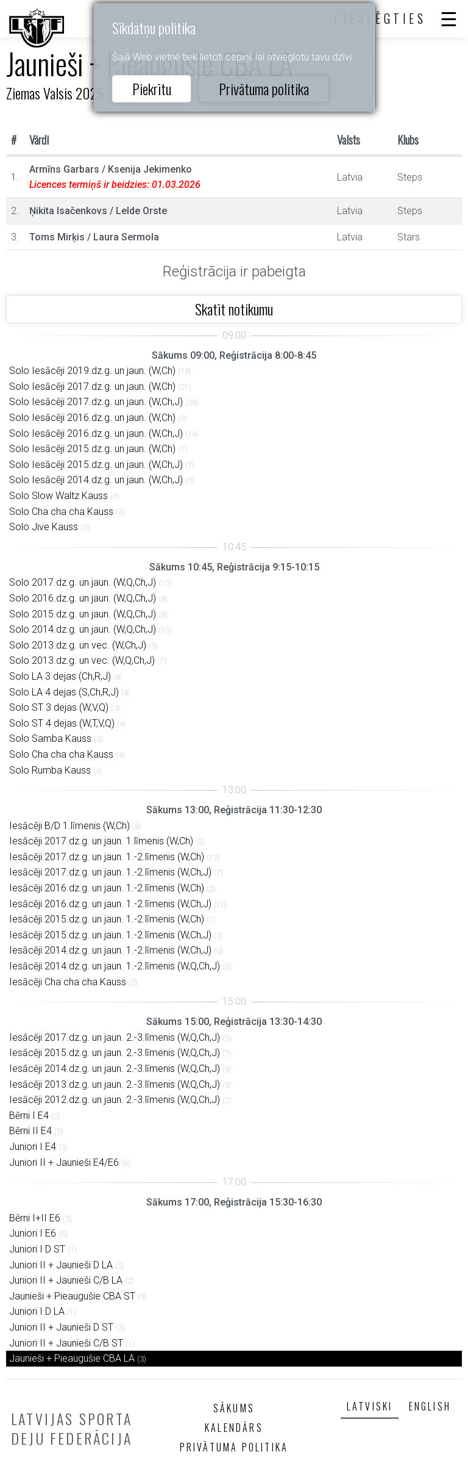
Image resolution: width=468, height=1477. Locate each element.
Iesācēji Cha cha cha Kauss (67, 982)
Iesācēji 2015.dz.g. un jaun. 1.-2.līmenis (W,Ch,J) (110, 935)
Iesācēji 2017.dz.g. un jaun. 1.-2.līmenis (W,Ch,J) (110, 872)
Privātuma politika (264, 88)
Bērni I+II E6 (34, 1218)
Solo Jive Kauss (43, 527)
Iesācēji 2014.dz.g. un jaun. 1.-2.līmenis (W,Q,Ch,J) (114, 966)
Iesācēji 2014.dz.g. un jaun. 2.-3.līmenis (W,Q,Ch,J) (114, 1068)
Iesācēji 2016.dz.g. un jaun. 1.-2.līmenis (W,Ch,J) (110, 904)
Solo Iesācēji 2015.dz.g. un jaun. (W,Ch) (92, 449)
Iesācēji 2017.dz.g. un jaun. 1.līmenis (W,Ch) (101, 841)
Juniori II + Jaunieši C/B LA (65, 1280)
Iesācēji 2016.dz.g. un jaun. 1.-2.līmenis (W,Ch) (106, 888)
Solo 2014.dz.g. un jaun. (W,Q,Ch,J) (82, 629)
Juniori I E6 (32, 1233)
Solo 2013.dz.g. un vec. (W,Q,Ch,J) (82, 660)
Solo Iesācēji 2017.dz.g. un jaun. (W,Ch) (92, 386)
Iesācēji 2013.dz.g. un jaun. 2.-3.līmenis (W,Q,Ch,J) (114, 1084)
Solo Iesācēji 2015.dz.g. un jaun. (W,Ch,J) (96, 464)
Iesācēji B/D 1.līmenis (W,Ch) (69, 826)
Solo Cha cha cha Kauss (61, 511)
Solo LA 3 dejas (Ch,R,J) (60, 676)
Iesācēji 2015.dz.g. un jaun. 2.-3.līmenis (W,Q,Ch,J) (114, 1052)
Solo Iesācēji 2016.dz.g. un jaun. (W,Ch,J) (96, 433)
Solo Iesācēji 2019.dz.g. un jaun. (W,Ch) (92, 370)
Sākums (234, 1408)
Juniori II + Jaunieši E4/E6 (64, 1162)
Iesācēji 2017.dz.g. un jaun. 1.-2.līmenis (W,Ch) (106, 857)
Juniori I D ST (37, 1249)
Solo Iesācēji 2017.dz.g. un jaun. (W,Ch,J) (96, 402)
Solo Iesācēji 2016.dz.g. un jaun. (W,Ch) (92, 417)
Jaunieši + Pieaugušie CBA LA (72, 1358)
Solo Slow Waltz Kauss (58, 495)
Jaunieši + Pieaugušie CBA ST (72, 1296)
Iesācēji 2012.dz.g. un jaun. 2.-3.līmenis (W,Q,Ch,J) (114, 1099)
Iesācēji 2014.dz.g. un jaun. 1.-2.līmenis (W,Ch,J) (110, 950)
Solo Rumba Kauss (50, 770)
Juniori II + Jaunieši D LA (61, 1265)
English (430, 1406)
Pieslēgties (380, 18)
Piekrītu (151, 88)
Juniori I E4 (32, 1146)
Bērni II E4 (30, 1131)
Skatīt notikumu (234, 309)
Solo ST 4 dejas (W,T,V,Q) (62, 723)
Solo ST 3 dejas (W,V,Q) (58, 707)
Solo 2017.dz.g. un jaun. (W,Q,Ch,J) (82, 582)
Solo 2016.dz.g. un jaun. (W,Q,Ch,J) (82, 598)
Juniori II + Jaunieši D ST (61, 1327)
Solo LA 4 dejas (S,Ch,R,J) (64, 692)
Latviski (370, 1406)
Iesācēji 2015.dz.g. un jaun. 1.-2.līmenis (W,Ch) (106, 919)
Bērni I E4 (29, 1115)
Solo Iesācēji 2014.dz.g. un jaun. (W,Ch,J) (96, 480)
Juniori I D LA (37, 1311)
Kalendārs (234, 1427)
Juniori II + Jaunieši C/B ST (66, 1343)
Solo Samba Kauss (50, 738)
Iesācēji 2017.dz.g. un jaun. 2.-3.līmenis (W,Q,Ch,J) (114, 1037)
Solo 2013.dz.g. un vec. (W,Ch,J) (77, 645)
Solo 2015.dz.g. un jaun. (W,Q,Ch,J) (82, 614)
